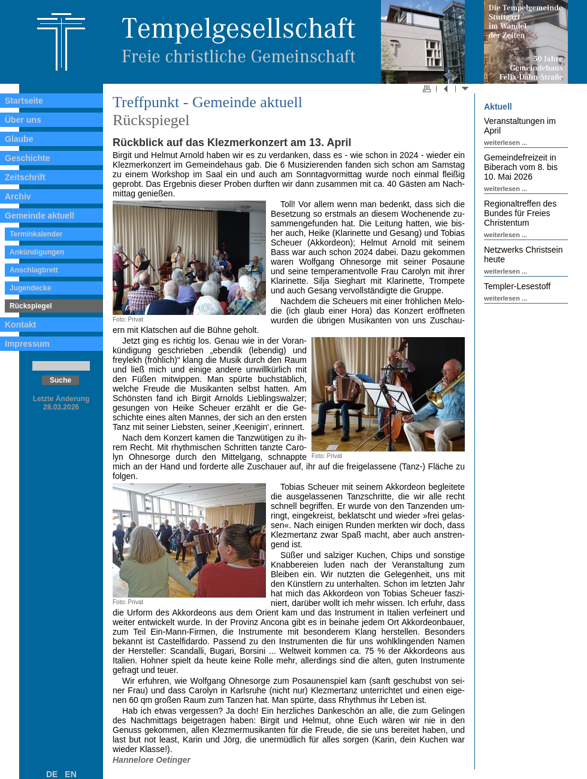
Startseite (24, 100)
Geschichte (27, 158)
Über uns (23, 120)
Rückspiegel (31, 306)
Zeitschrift (25, 177)
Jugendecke (30, 288)
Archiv (18, 196)
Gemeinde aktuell (39, 215)
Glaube (19, 139)
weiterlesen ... (505, 142)
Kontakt (20, 324)
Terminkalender (36, 234)
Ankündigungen (37, 252)
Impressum (27, 343)
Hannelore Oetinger (151, 760)
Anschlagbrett (34, 270)
